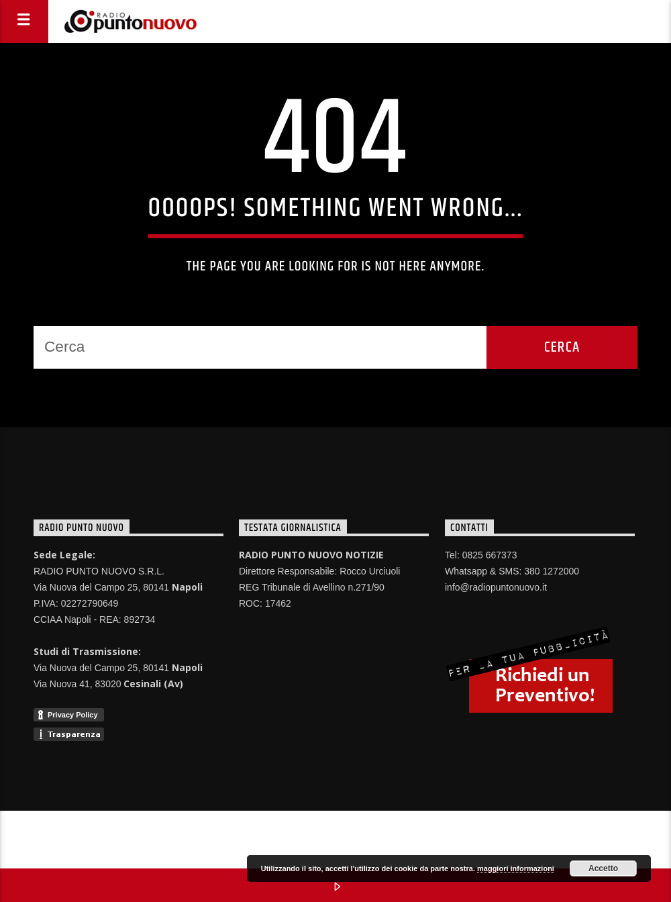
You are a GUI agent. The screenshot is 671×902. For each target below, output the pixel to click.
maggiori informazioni (515, 868)
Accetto (603, 868)
